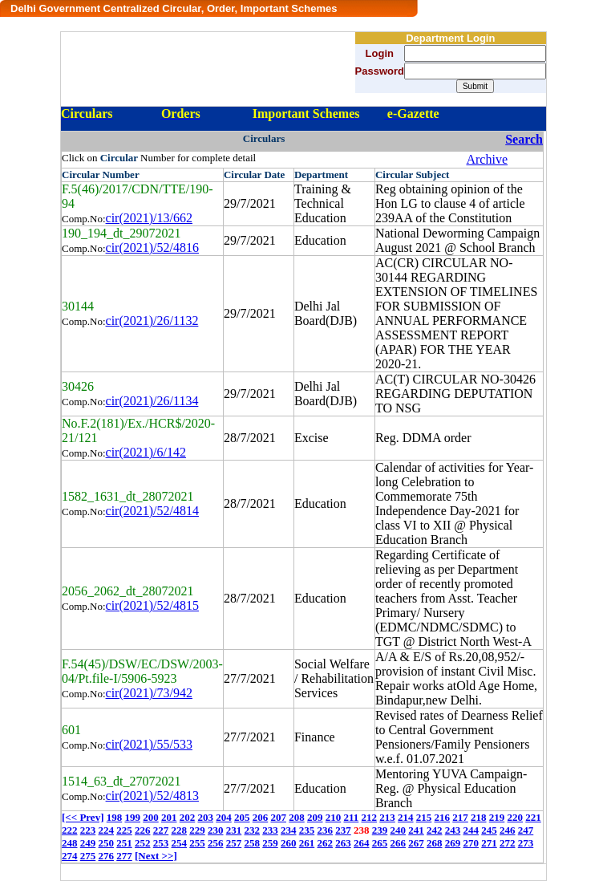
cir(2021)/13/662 (149, 218)
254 (180, 843)
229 (197, 830)
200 (151, 817)
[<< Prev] (82, 817)
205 (242, 817)
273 (526, 843)
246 (508, 830)
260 (289, 843)
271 (489, 843)
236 (326, 830)
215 (424, 817)
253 (161, 843)
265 (380, 843)
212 (370, 817)
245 (489, 830)
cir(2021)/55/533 (149, 744)
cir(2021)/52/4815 (152, 605)
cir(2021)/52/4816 (152, 247)
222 (70, 830)
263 (343, 843)
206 (261, 817)
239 (380, 830)
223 (88, 830)
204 (224, 817)
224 (107, 830)
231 (234, 830)
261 (307, 843)
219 (497, 817)
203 (205, 817)
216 (443, 817)
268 (435, 843)
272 (508, 843)
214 (406, 817)
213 (387, 817)
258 (253, 843)
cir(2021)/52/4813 (152, 795)
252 (143, 843)
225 (124, 830)
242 (435, 830)
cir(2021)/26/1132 (152, 320)
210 (334, 817)
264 (362, 843)
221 (533, 817)
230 (216, 830)
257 (234, 843)
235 (307, 830)
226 (143, 830)
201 (169, 817)
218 (479, 817)
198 (115, 817)
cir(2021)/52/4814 (152, 511)
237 (343, 830)
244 (471, 830)
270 (471, 843)
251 (124, 843)
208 (297, 817)
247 (526, 830)
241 (416, 830)
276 (107, 856)
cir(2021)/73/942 (149, 693)
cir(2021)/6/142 (146, 452)
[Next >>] (156, 856)
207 (278, 817)
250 (107, 843)
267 (416, 843)
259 (270, 843)
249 (88, 843)
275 (88, 856)
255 (197, 843)
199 (132, 817)
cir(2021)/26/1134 (152, 401)
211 (350, 817)
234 (289, 830)
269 (453, 843)
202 (188, 817)
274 (70, 856)
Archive (487, 159)
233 (270, 830)
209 (315, 817)
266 (399, 843)
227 (161, 830)
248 (70, 843)
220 (516, 817)
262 (326, 843)
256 (216, 843)
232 (253, 830)
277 (124, 856)
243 (453, 830)
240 (399, 830)
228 (180, 830)
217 (460, 817)
